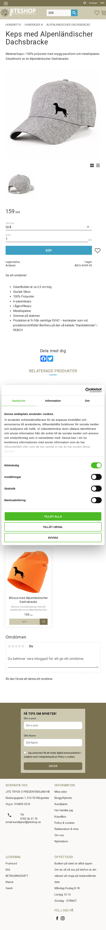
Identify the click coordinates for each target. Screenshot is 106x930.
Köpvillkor (60, 816)
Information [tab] (53, 400)
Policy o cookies (66, 756)
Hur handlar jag (63, 810)
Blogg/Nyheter (63, 798)
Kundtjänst (60, 804)
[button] (7, 4)
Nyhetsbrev (61, 841)
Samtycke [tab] (18, 400)
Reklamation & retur (66, 829)
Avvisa (53, 537)
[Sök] (74, 13)
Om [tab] (87, 400)
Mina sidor (60, 791)
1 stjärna (9, 646)
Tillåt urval (53, 527)
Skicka (53, 766)
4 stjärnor (19, 646)
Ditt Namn (30, 735)
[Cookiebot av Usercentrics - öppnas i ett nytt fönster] (85, 390)
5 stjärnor (23, 646)
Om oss (59, 835)
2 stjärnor (12, 646)
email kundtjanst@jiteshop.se (23, 822)
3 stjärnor (16, 646)
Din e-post (30, 718)
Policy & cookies (64, 823)
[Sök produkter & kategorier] (59, 13)
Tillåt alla (53, 516)
